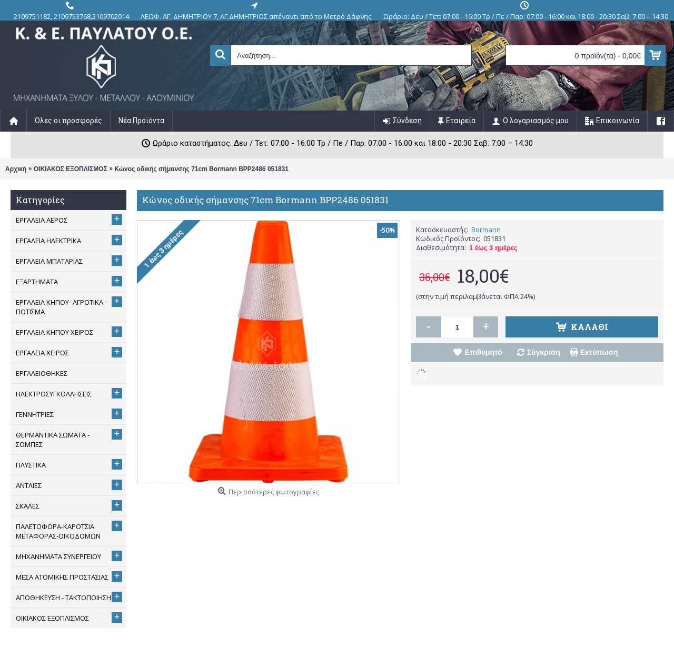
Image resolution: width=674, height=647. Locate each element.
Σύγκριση (543, 352)
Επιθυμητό (483, 352)
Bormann (486, 229)
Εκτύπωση (599, 352)
